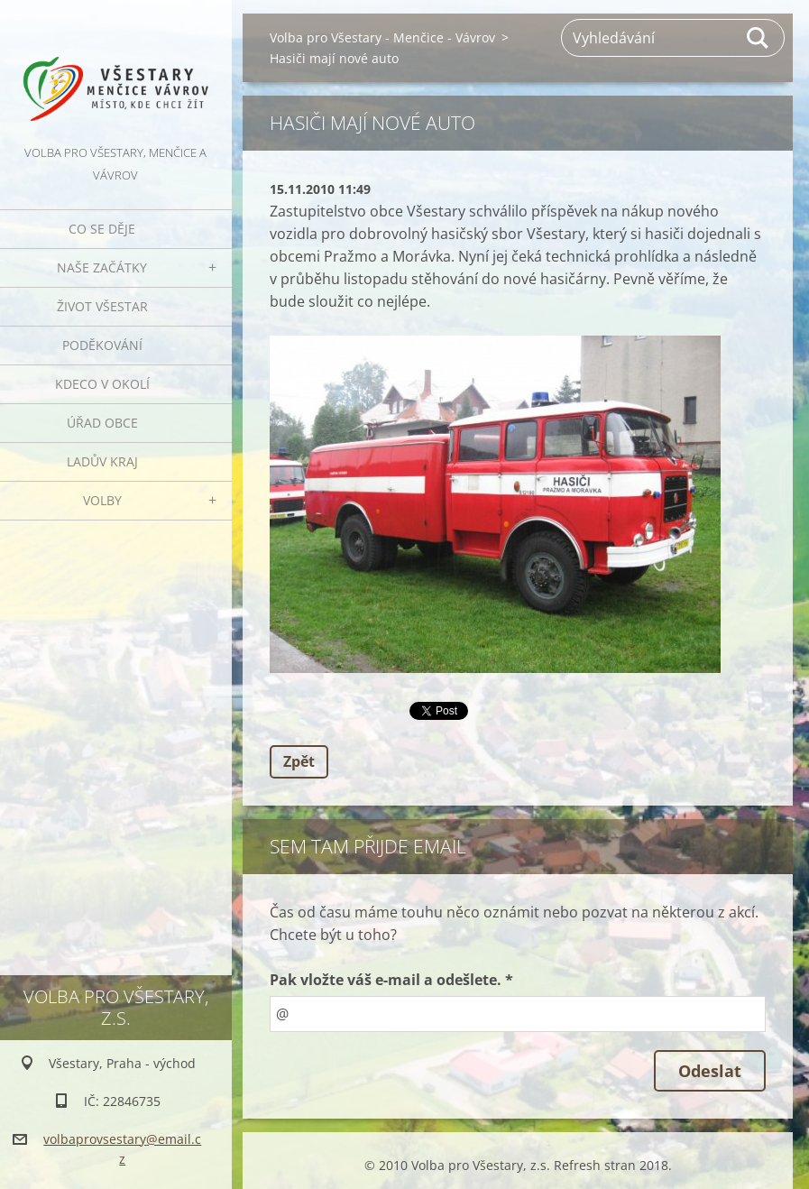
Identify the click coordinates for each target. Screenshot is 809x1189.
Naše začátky (102, 267)
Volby (102, 500)
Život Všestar (102, 306)
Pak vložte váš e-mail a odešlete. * (391, 980)
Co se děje (102, 228)
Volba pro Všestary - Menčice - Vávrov (382, 37)
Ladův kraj (102, 461)
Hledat (758, 37)
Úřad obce (102, 422)
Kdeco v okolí (102, 383)
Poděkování (102, 345)
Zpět (299, 761)
